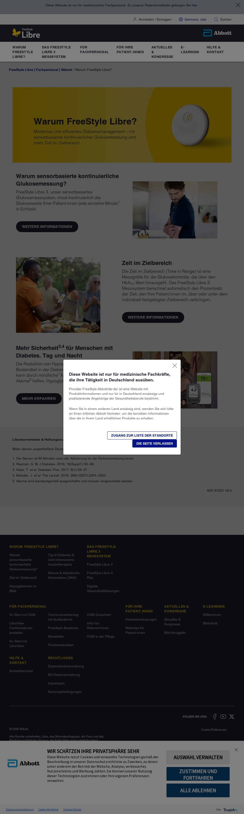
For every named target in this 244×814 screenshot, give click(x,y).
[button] (154, 443)
